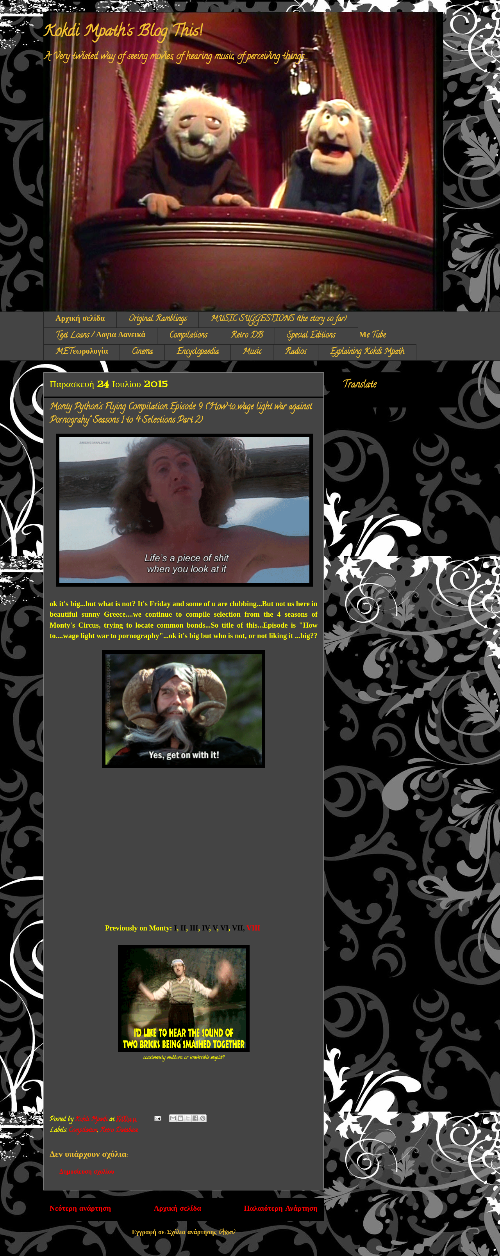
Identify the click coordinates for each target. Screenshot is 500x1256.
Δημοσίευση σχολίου (86, 1172)
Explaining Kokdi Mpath (367, 352)
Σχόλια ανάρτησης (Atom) (201, 1233)
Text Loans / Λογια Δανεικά (100, 336)
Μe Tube (372, 336)
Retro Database (119, 1130)
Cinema (142, 352)
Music (252, 352)
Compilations (188, 336)
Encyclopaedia (198, 352)
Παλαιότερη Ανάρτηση (281, 1209)
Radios (295, 352)
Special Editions (311, 336)
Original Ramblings (158, 319)
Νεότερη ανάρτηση (80, 1209)
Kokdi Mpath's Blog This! (122, 32)
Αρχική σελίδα (80, 319)
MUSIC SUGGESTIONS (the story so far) (278, 319)
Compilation (83, 1130)
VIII (254, 928)
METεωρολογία (81, 352)
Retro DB (247, 336)
